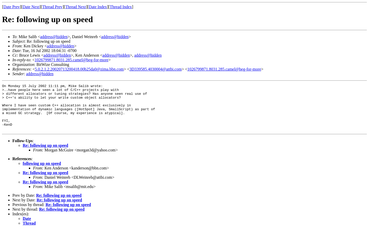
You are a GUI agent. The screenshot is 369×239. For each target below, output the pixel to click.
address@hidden (54, 37)
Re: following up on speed (45, 154)
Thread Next (75, 7)
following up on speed (42, 172)
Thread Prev (52, 7)
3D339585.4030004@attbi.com (156, 69)
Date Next (31, 7)
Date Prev (11, 7)
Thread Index (121, 7)
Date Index (98, 7)
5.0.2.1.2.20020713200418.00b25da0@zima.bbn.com (79, 69)
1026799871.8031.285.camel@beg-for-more (71, 60)
